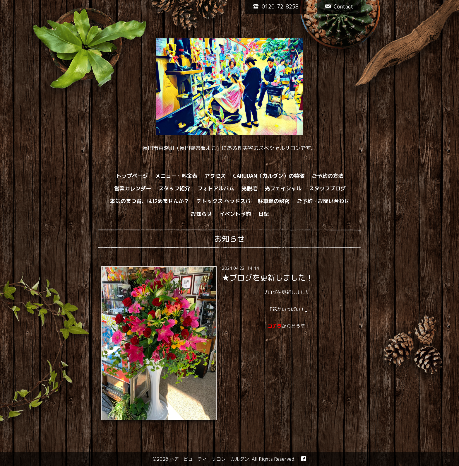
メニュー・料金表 (176, 176)
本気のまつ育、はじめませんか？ (149, 201)
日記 (263, 214)
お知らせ (201, 214)
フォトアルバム (215, 188)
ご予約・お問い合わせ (323, 201)
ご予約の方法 (327, 176)
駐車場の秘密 (274, 201)
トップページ (132, 176)
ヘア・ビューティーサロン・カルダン (209, 459)
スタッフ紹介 (174, 188)
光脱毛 (249, 188)
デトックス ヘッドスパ (223, 201)
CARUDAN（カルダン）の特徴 (268, 176)
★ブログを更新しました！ (267, 277)
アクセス (215, 176)
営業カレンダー (132, 188)
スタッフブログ (327, 188)
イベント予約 (235, 214)
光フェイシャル (283, 188)
